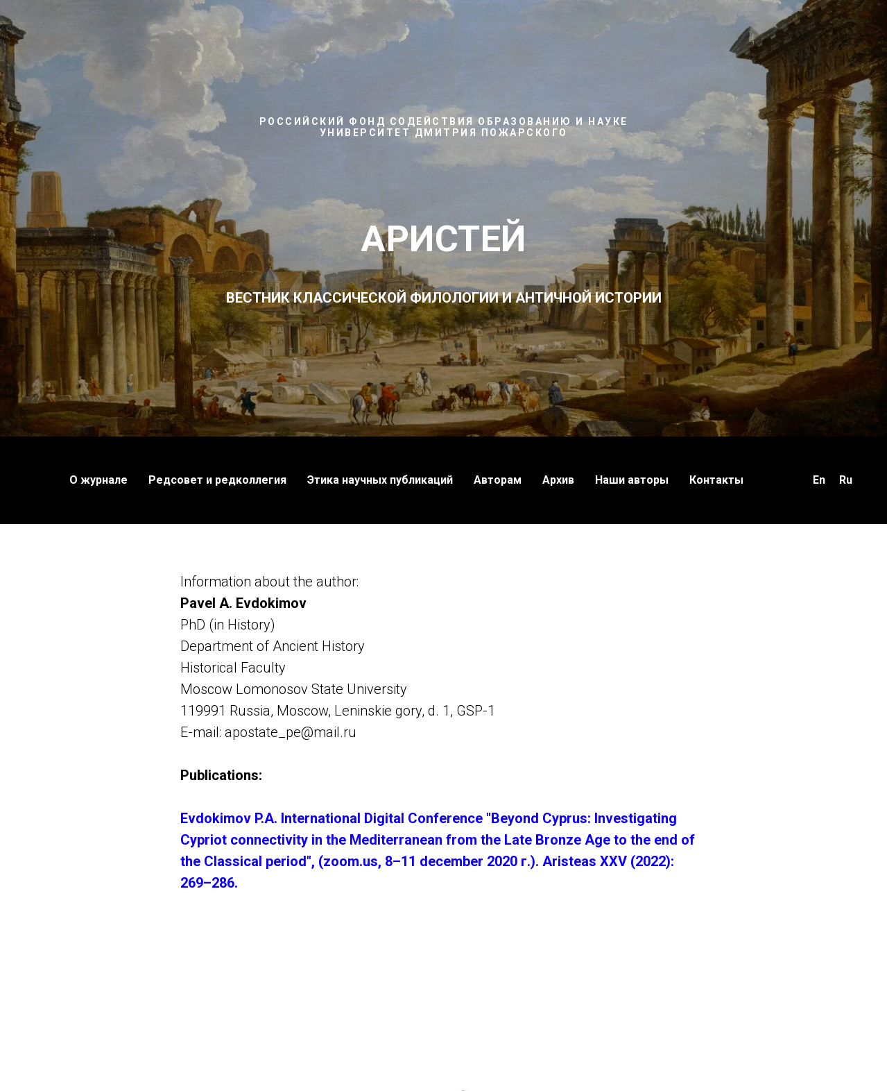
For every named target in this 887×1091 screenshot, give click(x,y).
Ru (845, 480)
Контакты (716, 480)
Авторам (498, 480)
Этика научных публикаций (380, 480)
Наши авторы (632, 480)
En (819, 480)
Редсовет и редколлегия (217, 480)
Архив (558, 480)
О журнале (98, 480)
